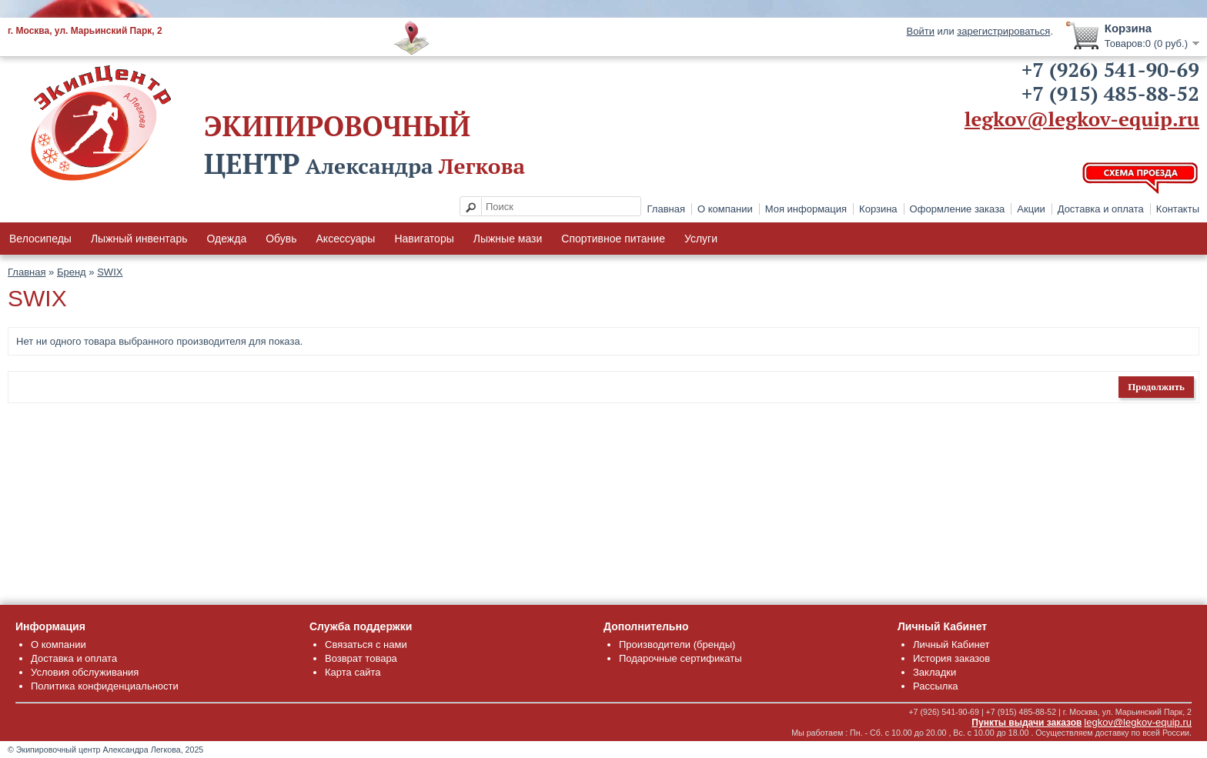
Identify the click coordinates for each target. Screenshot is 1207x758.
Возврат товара (361, 658)
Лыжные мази (508, 238)
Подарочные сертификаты (680, 658)
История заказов (951, 658)
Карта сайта (352, 672)
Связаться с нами (366, 644)
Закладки (934, 672)
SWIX (109, 272)
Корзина (878, 209)
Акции (1031, 209)
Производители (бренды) (677, 644)
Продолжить (1156, 386)
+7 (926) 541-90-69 (1110, 69)
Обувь (281, 238)
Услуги (700, 238)
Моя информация (806, 209)
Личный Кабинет (951, 644)
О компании (725, 209)
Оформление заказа (957, 209)
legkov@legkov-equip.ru (1082, 118)
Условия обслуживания (85, 672)
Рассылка (935, 686)
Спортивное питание (613, 238)
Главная (666, 209)
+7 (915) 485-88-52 (1110, 93)
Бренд (71, 272)
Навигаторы (423, 238)
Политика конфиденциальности (105, 686)
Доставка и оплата (1101, 209)
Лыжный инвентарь (139, 238)
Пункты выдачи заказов (1026, 722)
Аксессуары (346, 238)
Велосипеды (40, 238)
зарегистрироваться (1003, 31)
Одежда (226, 238)
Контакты (1177, 209)
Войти (921, 31)
